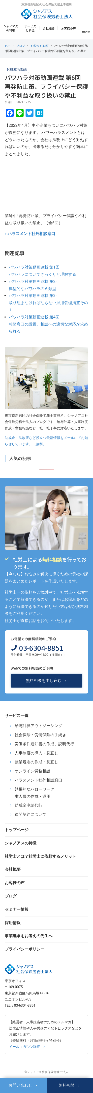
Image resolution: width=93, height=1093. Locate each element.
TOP (7, 46)
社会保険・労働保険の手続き (40, 734)
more (86, 31)
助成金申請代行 (28, 805)
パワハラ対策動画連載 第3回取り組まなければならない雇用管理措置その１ (48, 302)
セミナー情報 (17, 909)
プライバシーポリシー (24, 949)
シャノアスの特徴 (10, 28)
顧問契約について (30, 814)
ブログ (20, 46)
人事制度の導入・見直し (36, 753)
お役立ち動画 (40, 46)
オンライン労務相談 (32, 771)
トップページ (17, 829)
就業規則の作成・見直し (36, 762)
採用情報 (13, 922)
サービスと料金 (30, 28)
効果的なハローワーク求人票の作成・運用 (34, 793)
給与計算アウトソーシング (38, 725)
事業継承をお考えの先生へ (28, 935)
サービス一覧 (17, 715)
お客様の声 (68, 28)
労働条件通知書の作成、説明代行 (44, 744)
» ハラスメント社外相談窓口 (30, 233)
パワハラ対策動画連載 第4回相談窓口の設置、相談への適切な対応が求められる (48, 324)
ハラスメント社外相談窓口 (38, 780)
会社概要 (49, 28)
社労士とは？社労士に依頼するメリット (40, 856)
